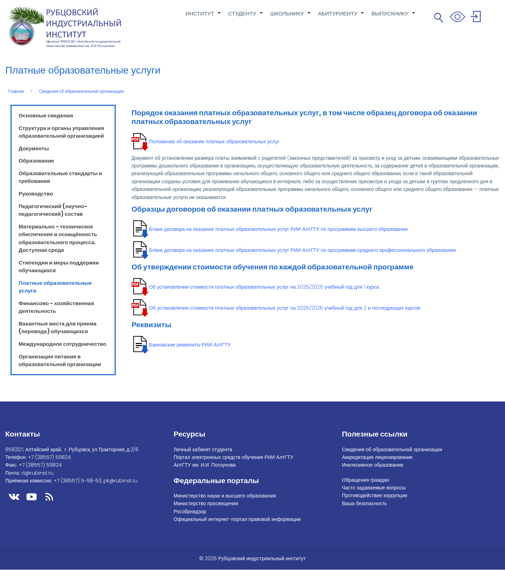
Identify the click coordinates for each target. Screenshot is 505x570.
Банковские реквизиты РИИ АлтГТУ (190, 344)
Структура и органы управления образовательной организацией (61, 131)
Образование (36, 160)
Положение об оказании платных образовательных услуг (214, 141)
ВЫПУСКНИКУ (393, 17)
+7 (49, 457)
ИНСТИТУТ (203, 17)
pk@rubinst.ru (120, 480)
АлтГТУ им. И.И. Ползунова (205, 464)
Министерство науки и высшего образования (225, 495)
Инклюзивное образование (372, 464)
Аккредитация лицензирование (377, 457)
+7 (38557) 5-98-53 (77, 480)
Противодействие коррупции (374, 495)
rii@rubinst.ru (37, 472)
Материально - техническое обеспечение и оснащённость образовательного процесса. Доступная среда (58, 238)
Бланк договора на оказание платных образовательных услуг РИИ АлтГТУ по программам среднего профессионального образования (302, 250)
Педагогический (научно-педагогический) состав (53, 210)
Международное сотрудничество (62, 344)
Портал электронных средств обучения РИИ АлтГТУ (234, 457)
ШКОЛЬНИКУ (290, 17)
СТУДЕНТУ (245, 17)
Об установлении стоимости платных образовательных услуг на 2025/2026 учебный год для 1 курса (264, 286)
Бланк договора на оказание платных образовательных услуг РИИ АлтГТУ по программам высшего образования (278, 229)
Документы (34, 148)
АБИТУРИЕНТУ (341, 17)
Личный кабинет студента (203, 449)
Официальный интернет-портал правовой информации (237, 519)
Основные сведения (46, 115)
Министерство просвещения (206, 503)
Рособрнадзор (190, 511)
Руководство (36, 193)
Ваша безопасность (364, 503)
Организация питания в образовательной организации (60, 360)
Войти (477, 18)
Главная (16, 91)
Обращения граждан (365, 479)
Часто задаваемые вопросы (374, 487)
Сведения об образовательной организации (81, 91)
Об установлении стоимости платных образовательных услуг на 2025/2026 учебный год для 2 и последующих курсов (284, 307)
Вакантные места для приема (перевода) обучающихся (57, 327)
